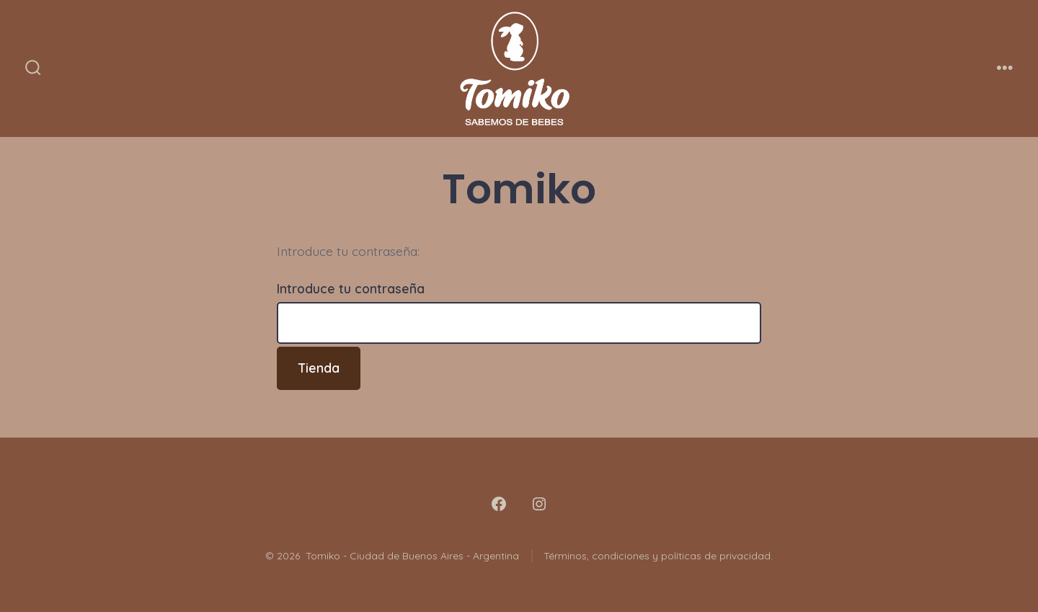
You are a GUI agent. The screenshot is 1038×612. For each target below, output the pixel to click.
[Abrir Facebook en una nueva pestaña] (499, 504)
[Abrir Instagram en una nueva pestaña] (539, 504)
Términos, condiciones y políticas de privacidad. (658, 555)
